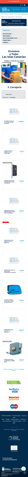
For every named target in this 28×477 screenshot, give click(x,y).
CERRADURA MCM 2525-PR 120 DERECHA (8, 331)
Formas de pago (16, 415)
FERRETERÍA (7, 40)
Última (14, 370)
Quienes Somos (15, 419)
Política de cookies (17, 421)
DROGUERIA (6, 36)
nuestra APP (16, 1)
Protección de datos (6, 415)
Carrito (23, 9)
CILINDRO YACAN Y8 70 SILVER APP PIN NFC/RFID (9, 122)
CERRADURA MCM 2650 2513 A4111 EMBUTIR (8, 241)
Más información (4, 475)
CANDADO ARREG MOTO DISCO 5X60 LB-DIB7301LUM (9, 301)
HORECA (5, 42)
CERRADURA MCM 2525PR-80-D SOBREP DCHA (9, 361)
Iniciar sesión (16, 9)
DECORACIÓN (7, 33)
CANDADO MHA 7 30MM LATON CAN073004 (8, 152)
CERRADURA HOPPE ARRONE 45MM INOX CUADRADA (9, 182)
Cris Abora (6, 10)
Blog (3, 419)
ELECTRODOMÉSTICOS (10, 38)
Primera (5, 369)
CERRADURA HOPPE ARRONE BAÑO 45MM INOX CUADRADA (9, 212)
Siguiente (21, 369)
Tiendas (8, 419)
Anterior (10, 369)
